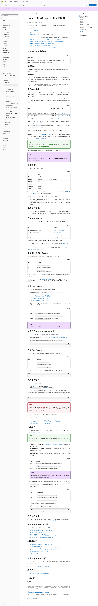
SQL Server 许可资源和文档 (50, 521)
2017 (55, 230)
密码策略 (43, 407)
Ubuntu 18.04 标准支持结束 (36, 132)
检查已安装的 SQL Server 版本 (86, 27)
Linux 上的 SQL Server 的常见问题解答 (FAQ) (40, 573)
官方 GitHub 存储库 (40, 138)
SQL (33, 13)
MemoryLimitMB (36, 193)
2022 (60, 230)
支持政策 (66, 158)
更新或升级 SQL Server (84, 24)
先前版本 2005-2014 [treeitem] (6, 25)
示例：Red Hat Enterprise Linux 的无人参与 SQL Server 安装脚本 (44, 420)
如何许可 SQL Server (37, 521)
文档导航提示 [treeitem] (5, 23)
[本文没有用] (90, 35)
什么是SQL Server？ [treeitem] (7, 29)
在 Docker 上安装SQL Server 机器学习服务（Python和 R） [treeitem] (12, 104)
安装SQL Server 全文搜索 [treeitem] (10, 93)
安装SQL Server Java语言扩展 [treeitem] (11, 107)
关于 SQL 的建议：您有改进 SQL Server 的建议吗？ (41, 544)
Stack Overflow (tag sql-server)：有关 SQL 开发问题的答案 (43, 549)
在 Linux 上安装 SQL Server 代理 (37, 532)
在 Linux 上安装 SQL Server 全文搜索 (38, 534)
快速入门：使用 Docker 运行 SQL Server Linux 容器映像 (42, 45)
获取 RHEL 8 (64, 111)
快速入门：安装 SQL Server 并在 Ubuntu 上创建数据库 (42, 43)
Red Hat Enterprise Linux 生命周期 (35, 123)
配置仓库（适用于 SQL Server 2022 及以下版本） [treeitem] (11, 110)
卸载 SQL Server (83, 29)
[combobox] (10, 15)
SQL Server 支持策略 (84, 16)
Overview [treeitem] (7, 84)
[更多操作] (69, 14)
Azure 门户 (85, 5)
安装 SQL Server (83, 22)
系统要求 (51, 144)
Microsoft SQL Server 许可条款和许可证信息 (39, 551)
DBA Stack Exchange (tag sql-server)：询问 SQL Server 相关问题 (44, 548)
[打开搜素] (93, 2)
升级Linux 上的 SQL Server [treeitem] (11, 117)
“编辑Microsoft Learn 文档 (43, 566)
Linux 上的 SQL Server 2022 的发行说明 (41, 296)
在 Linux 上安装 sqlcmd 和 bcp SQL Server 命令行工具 (42, 530)
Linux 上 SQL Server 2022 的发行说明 (54, 444)
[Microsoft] (2, 2)
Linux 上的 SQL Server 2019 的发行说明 (41, 298)
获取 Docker (64, 118)
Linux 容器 (32, 32)
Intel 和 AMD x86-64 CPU (46, 134)
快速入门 (34, 386)
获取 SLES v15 (64, 113)
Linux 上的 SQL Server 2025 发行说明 (40, 295)
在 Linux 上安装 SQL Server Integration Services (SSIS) (42, 537)
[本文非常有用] (88, 35)
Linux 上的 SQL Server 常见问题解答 (49, 48)
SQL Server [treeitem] (4, 20)
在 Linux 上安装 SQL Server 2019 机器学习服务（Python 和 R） (44, 535)
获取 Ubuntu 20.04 (65, 115)
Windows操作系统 (34, 30)
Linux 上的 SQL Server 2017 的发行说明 (41, 300)
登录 (95, 1)
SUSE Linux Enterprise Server (56, 99)
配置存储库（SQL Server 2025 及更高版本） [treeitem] (12, 114)
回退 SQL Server (83, 26)
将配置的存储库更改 (45, 279)
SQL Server (38, 13)
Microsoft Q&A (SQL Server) (36, 546)
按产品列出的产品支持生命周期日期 (40, 127)
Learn (29, 13)
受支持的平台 (82, 17)
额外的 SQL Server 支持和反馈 (36, 555)
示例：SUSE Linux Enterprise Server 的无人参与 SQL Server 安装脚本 (45, 421)
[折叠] (18, 13)
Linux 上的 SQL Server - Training (34, 585)
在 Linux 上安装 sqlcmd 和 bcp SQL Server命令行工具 (55, 337)
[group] (49, 400)
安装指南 (58, 111)
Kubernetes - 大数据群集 (35, 34)
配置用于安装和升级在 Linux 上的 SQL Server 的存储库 (40, 215)
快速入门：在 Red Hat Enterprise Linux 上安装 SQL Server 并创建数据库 (45, 39)
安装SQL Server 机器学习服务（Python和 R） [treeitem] (11, 100)
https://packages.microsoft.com (34, 432)
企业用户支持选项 (34, 553)
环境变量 (47, 387)
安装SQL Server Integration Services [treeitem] (11, 97)
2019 (57, 230)
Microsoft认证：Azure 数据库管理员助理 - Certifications (39, 592)
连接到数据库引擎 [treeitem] (7, 34)
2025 (63, 230)
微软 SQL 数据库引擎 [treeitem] (8, 32)
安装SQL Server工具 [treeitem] (9, 89)
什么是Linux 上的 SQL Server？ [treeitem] (10, 75)
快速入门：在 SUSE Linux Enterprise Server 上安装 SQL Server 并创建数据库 (46, 41)
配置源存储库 (82, 21)
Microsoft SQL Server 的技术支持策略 (40, 146)
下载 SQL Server (92, 5)
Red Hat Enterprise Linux (43, 99)
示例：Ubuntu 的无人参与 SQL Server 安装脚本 (40, 423)
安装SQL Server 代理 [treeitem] (10, 91)
